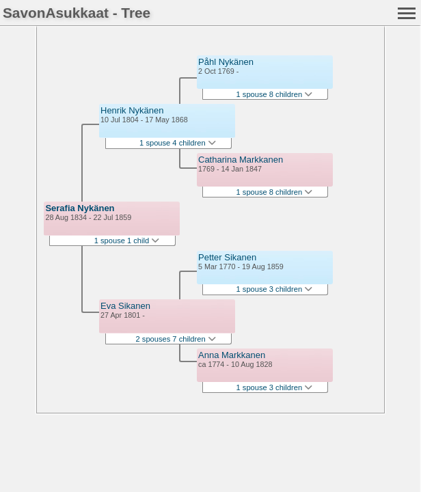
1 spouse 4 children (177, 143)
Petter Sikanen (227, 257)
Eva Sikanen (125, 306)
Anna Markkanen (231, 355)
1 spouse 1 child (127, 240)
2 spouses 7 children (176, 339)
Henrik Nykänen (132, 110)
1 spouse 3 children (274, 289)
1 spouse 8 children (274, 94)
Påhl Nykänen (226, 62)
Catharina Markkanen (240, 159)
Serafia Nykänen (79, 208)
